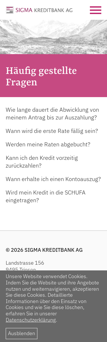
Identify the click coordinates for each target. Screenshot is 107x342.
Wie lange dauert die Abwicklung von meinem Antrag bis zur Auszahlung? (52, 113)
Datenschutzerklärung (31, 320)
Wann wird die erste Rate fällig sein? (52, 131)
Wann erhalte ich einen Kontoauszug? (53, 179)
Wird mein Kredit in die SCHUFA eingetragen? (46, 196)
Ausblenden (21, 333)
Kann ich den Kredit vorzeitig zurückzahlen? (42, 161)
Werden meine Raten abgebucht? (48, 144)
